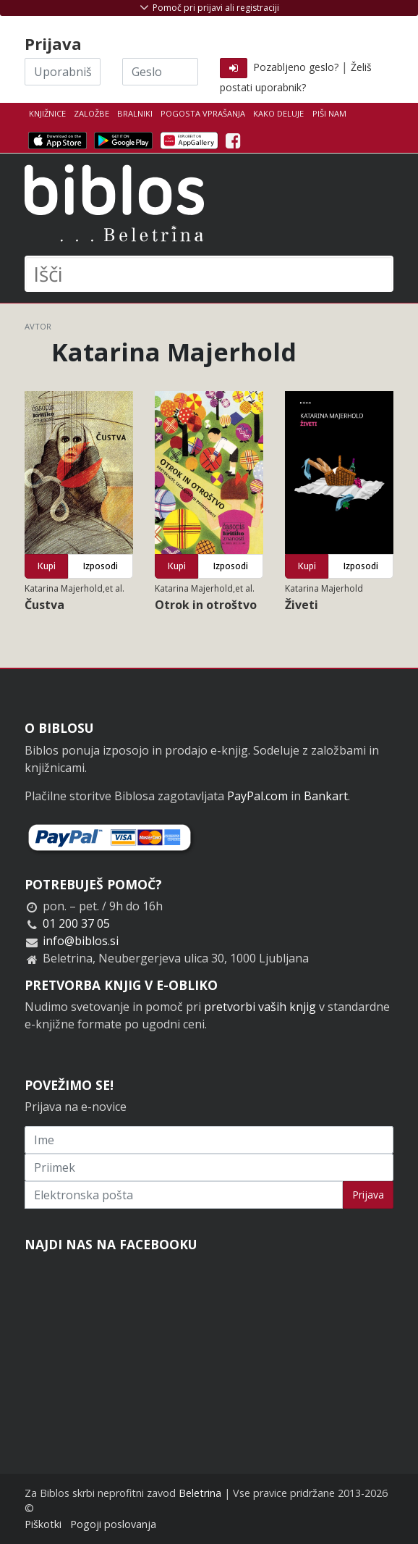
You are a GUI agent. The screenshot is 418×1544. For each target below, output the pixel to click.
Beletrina (200, 1493)
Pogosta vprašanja (203, 113)
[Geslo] (160, 71)
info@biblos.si (81, 941)
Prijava (368, 1194)
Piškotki (43, 1524)
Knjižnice (47, 113)
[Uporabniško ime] (63, 71)
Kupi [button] (47, 566)
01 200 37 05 (76, 923)
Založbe (91, 113)
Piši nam (329, 113)
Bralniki (135, 113)
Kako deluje (278, 113)
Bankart (326, 796)
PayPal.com (257, 796)
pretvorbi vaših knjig (260, 1007)
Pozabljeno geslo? (295, 67)
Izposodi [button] (100, 566)
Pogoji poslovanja (113, 1524)
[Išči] (209, 274)
